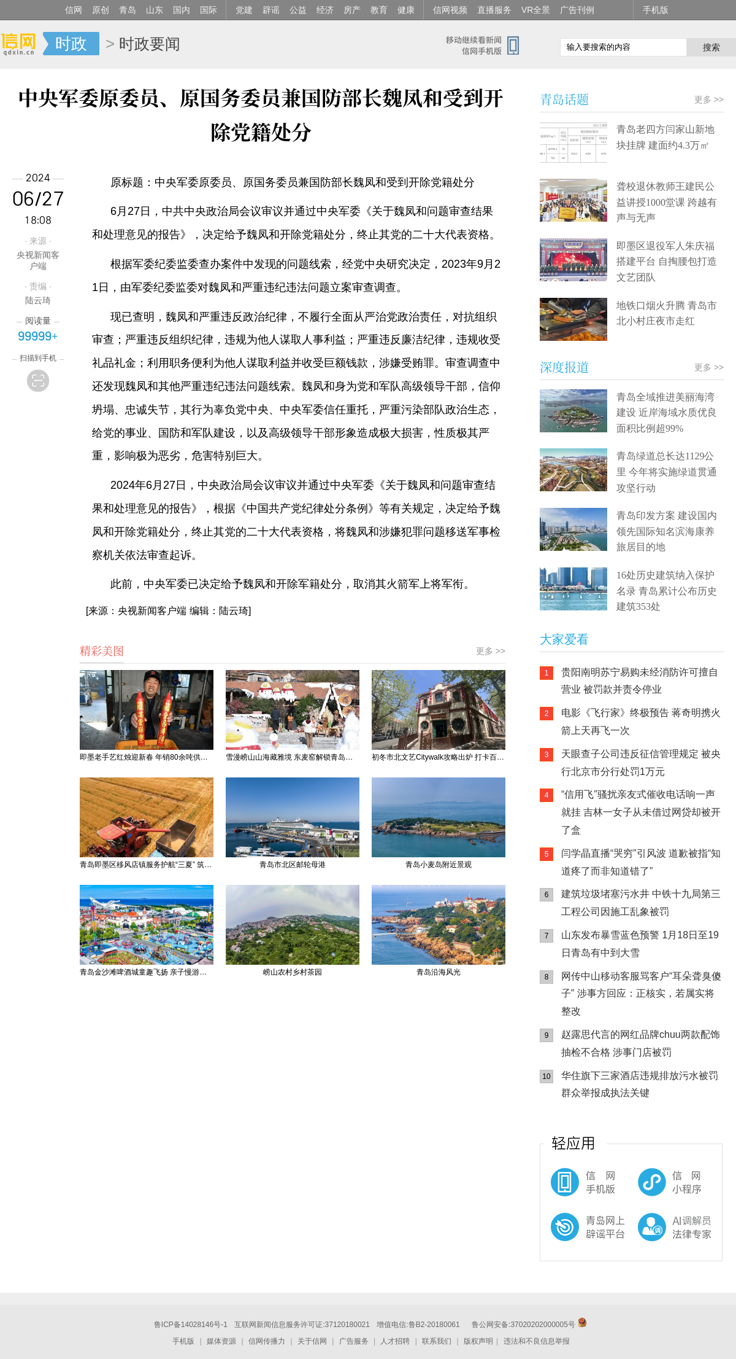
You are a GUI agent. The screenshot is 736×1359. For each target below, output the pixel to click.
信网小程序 (650, 1188)
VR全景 (535, 10)
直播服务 (494, 10)
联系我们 (436, 1341)
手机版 (656, 10)
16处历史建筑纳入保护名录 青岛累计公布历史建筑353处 (666, 591)
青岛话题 (564, 99)
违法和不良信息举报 (537, 1341)
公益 (298, 10)
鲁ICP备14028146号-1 (191, 1324)
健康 (406, 10)
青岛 (127, 10)
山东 (154, 10)
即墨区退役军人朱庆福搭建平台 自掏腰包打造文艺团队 (666, 261)
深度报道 (564, 367)
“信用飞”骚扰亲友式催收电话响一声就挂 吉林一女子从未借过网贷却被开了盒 (641, 812)
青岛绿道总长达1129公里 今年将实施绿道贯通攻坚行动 (666, 472)
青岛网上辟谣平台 (576, 1237)
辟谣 (271, 10)
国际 (208, 10)
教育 (379, 10)
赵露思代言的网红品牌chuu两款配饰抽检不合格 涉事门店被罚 (640, 1043)
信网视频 (450, 10)
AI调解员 (650, 1237)
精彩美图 (102, 650)
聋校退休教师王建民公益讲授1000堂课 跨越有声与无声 (666, 202)
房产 (352, 10)
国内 (181, 10)
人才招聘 (395, 1341)
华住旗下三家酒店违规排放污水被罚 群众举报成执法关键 (639, 1084)
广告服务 (354, 1341)
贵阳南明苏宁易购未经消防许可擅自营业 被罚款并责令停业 (639, 681)
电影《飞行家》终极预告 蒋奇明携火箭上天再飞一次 (641, 721)
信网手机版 (576, 1188)
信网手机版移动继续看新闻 (487, 45)
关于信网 (312, 1341)
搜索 (711, 47)
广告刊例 (577, 10)
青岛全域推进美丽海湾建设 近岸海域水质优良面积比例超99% (666, 413)
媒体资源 (221, 1341)
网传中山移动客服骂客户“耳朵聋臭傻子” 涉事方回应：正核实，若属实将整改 (641, 994)
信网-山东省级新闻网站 (21, 44)
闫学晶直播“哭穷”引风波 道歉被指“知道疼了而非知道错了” (641, 862)
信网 (73, 10)
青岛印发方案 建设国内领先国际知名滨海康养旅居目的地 (666, 531)
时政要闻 (149, 43)
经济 (325, 10)
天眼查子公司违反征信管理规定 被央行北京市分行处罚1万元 (641, 763)
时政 (71, 43)
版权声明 (478, 1341)
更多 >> (490, 651)
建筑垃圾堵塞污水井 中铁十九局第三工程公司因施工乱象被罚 (641, 903)
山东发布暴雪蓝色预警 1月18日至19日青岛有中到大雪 (640, 944)
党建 (244, 10)
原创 (100, 10)
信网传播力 (266, 1341)
